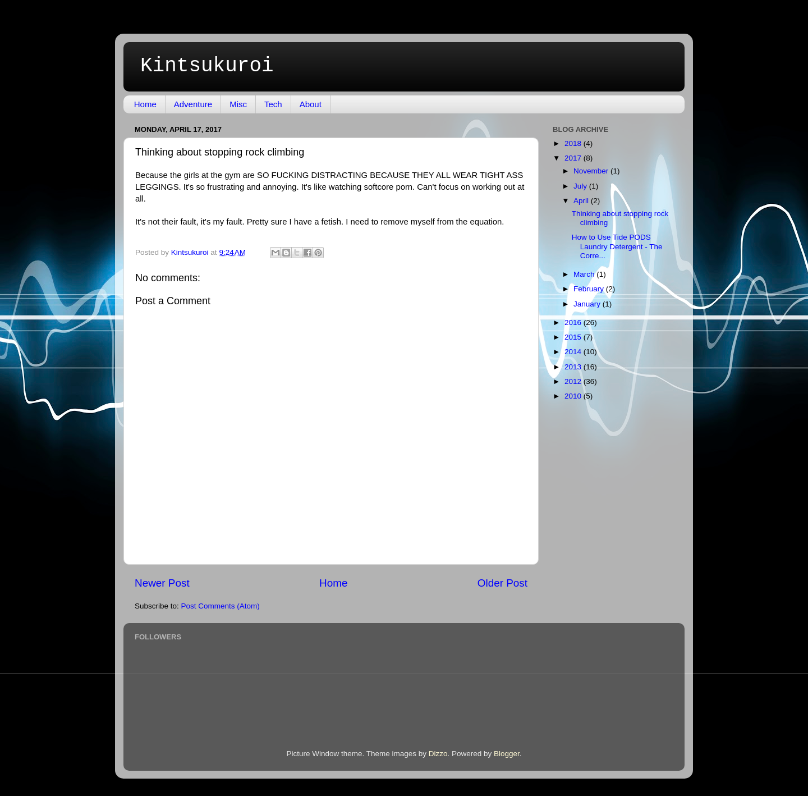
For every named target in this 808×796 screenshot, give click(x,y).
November (591, 171)
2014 (574, 351)
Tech (273, 104)
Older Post (502, 583)
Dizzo (438, 753)
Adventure (193, 104)
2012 (574, 381)
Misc (238, 104)
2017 (574, 158)
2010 (574, 396)
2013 (574, 367)
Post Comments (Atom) (220, 606)
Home (145, 104)
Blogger (507, 753)
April (582, 200)
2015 (574, 337)
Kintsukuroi (207, 65)
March (584, 274)
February (589, 289)
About (311, 104)
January (588, 304)
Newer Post (162, 583)
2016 (574, 322)
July (581, 186)
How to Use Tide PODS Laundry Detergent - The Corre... (617, 246)
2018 (574, 143)
